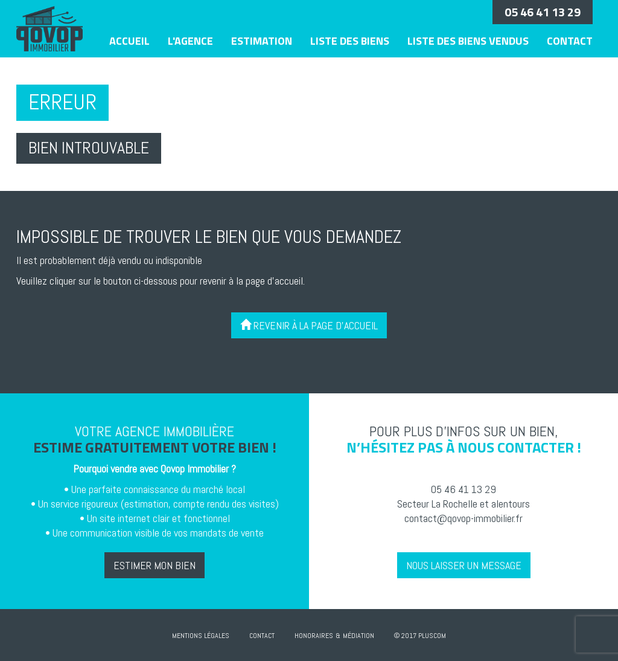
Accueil (129, 41)
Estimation (261, 41)
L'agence (190, 41)
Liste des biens (349, 41)
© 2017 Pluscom (420, 635)
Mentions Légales (200, 635)
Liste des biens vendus (468, 41)
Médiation (358, 635)
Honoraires (314, 635)
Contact (570, 41)
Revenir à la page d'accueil (309, 325)
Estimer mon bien (154, 565)
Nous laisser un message (463, 565)
